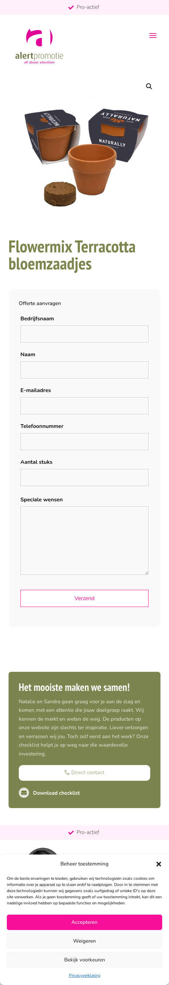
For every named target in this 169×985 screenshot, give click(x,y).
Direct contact (84, 772)
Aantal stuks (36, 462)
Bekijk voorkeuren (84, 959)
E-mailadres (35, 390)
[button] (158, 864)
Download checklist (49, 793)
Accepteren (84, 922)
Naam (28, 354)
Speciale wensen (41, 499)
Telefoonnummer (42, 426)
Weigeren (84, 941)
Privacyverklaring (84, 975)
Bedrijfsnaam (37, 318)
